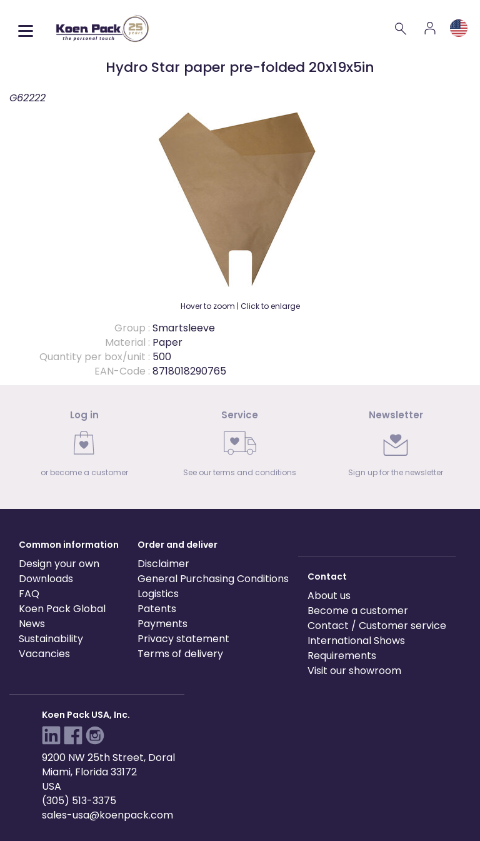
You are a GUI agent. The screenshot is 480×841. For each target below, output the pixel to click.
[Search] (401, 28)
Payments (163, 624)
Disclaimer (163, 563)
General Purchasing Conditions (213, 579)
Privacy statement (183, 639)
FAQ (29, 594)
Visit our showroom (354, 670)
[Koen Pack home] (102, 28)
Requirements (342, 655)
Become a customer (358, 610)
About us (329, 595)
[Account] (430, 28)
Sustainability (51, 639)
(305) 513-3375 (79, 800)
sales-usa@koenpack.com (107, 815)
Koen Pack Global (62, 609)
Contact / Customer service (377, 625)
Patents (157, 609)
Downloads (46, 579)
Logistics (158, 594)
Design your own (59, 563)
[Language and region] (459, 28)
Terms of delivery (180, 654)
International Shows (356, 640)
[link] (84, 447)
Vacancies (44, 654)
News (32, 624)
